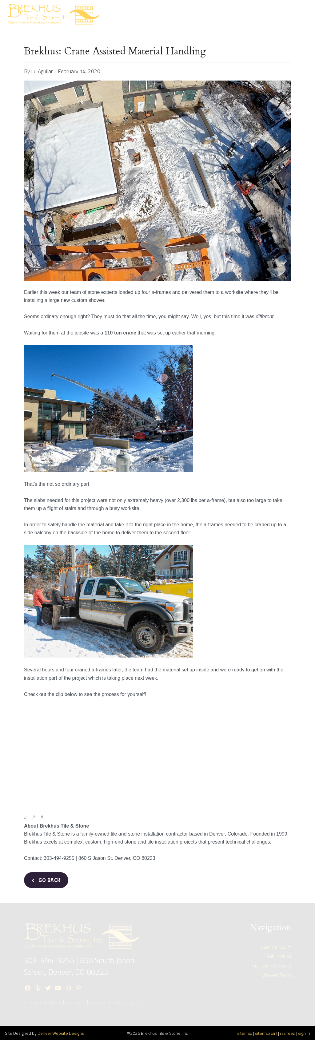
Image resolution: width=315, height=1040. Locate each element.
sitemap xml (266, 1033)
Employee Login (124, 1002)
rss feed (287, 1033)
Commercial (274, 947)
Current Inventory (262, 14)
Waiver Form (276, 975)
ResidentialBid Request (172, 14)
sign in (304, 1033)
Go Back (46, 880)
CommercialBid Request (217, 14)
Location (97, 1002)
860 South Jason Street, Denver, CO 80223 (79, 966)
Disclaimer (52, 1002)
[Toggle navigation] (299, 14)
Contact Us (75, 1002)
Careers (31, 1002)
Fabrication (278, 956)
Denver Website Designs (61, 1033)
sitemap (244, 1033)
